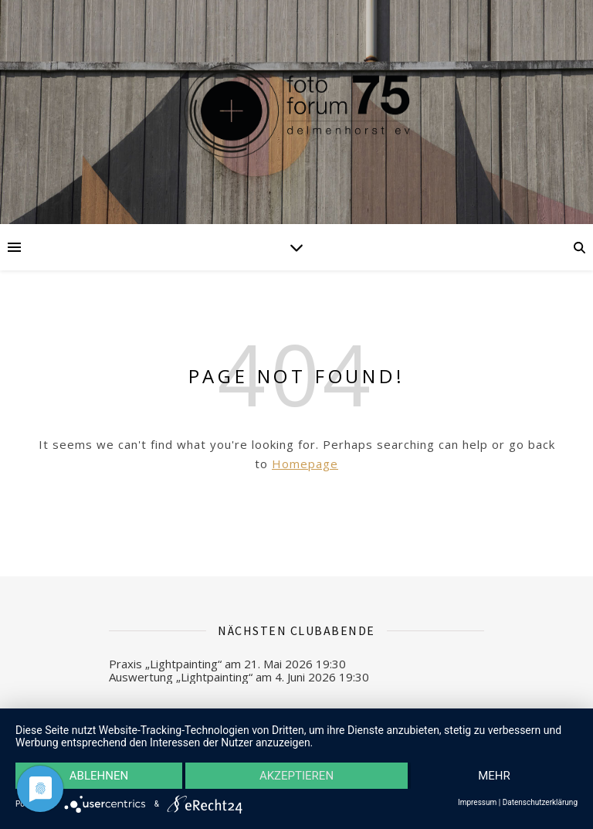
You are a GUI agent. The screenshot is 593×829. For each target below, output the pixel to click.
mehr (494, 776)
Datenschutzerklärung (540, 802)
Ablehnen (98, 776)
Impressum (477, 802)
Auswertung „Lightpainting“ (180, 677)
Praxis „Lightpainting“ (165, 663)
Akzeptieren (296, 776)
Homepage (305, 463)
